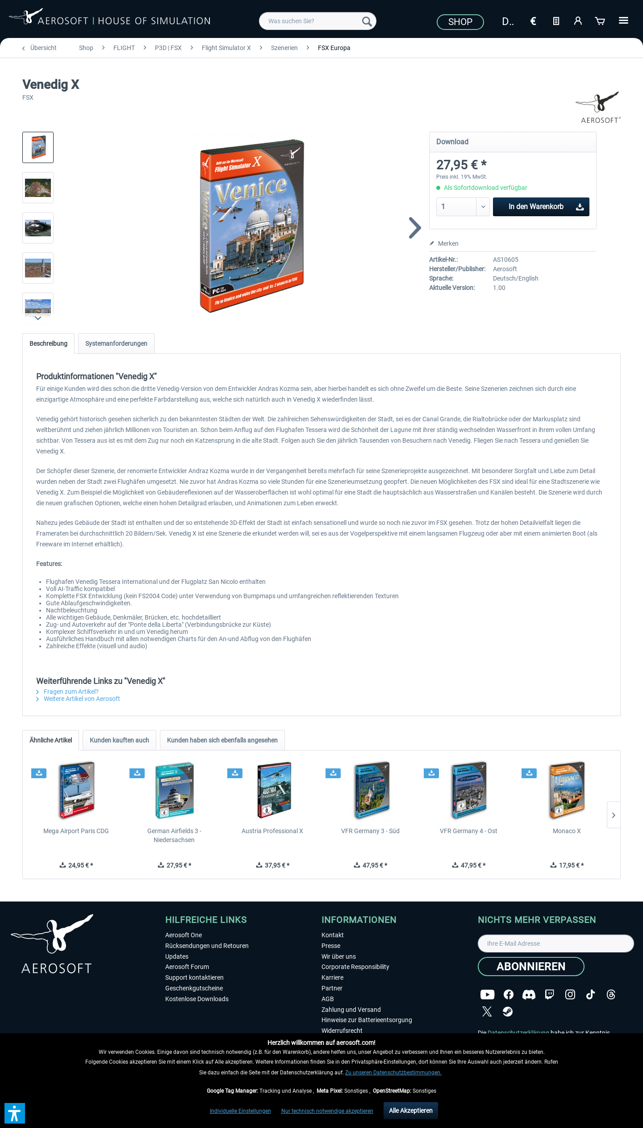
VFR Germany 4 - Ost (468, 830)
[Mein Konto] (578, 20)
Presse (331, 945)
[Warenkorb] (601, 20)
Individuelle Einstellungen (240, 1111)
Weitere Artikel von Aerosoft (78, 698)
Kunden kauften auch (119, 740)
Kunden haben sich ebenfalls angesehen (222, 740)
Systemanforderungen (116, 343)
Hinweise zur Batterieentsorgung (367, 1019)
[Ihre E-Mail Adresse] (556, 943)
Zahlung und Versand (351, 1009)
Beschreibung (48, 343)
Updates (176, 956)
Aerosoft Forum (187, 966)
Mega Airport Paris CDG (76, 830)
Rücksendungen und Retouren (207, 945)
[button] (14, 1113)
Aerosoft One (183, 935)
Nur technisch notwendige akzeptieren (327, 1111)
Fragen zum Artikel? (67, 691)
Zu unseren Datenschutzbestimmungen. (393, 1072)
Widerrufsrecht (342, 1030)
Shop (460, 22)
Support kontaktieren (194, 977)
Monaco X (567, 830)
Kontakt (333, 935)
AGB (328, 998)
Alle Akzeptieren (411, 1110)
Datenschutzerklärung (518, 1032)
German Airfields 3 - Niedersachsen (174, 835)
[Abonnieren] (531, 966)
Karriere (332, 977)
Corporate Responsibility (355, 966)
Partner (332, 988)
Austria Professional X (272, 830)
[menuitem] (317, 21)
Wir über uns (339, 956)
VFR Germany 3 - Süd (370, 830)
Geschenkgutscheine (194, 988)
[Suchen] (367, 21)
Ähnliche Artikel (50, 740)
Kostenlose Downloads (197, 998)
